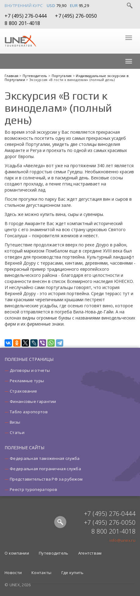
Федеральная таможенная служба (45, 458)
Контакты (41, 572)
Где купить (72, 572)
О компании (17, 553)
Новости (13, 572)
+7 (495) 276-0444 (25, 15)
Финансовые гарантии (33, 401)
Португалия (62, 75)
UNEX (20, 41)
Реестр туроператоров (33, 489)
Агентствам (90, 553)
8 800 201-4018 (22, 23)
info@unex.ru (122, 540)
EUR (74, 5)
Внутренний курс (24, 5)
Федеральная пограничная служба (45, 468)
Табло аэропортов (29, 411)
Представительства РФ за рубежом (46, 479)
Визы (15, 422)
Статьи (17, 432)
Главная (12, 75)
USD (51, 5)
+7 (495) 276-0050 (76, 15)
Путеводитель (35, 75)
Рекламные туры (27, 380)
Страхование (23, 391)
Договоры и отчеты (30, 370)
